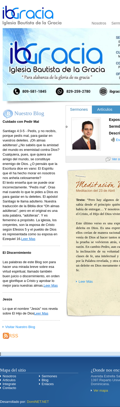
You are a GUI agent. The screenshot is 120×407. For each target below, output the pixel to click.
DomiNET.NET (38, 402)
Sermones (49, 376)
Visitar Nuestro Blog (20, 327)
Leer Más (86, 281)
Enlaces (48, 384)
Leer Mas (28, 239)
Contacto (9, 388)
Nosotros (99, 23)
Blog (45, 380)
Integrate (9, 384)
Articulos (9, 380)
